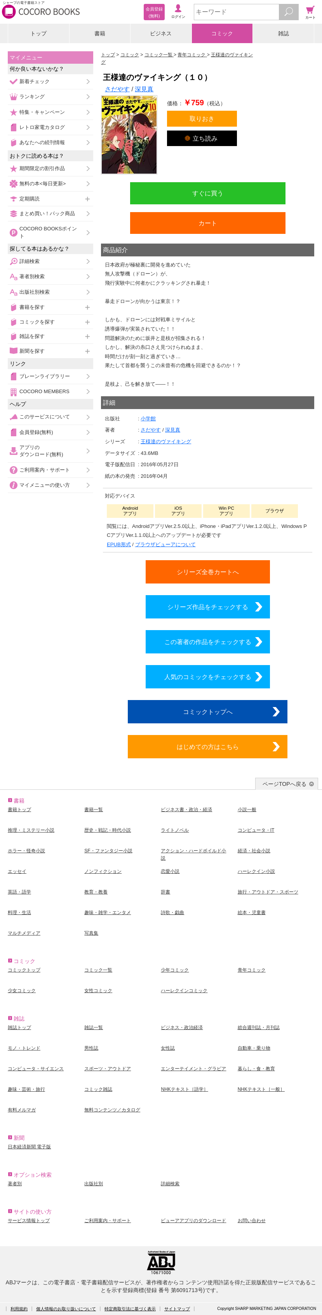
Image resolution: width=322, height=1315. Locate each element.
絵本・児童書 (252, 912)
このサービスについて (44, 417)
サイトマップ (177, 1308)
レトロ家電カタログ (42, 127)
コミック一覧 (98, 970)
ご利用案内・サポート (44, 470)
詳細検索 (29, 261)
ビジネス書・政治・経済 (186, 809)
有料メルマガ (22, 1110)
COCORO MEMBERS (44, 391)
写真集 (91, 933)
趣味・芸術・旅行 (26, 1089)
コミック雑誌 (98, 1089)
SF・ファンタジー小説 (108, 850)
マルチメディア (24, 933)
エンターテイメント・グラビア (193, 1068)
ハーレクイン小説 (256, 871)
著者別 (15, 1183)
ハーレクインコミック (184, 990)
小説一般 (247, 809)
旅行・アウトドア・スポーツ (268, 892)
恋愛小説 (170, 871)
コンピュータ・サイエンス (36, 1068)
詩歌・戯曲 (172, 912)
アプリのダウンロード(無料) (41, 450)
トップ (38, 33)
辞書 (165, 892)
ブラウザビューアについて (165, 544)
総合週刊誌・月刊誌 (259, 1027)
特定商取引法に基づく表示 (130, 1308)
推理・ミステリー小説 (31, 830)
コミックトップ (24, 970)
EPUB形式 (119, 544)
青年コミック (252, 970)
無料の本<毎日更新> (42, 183)
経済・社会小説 (254, 850)
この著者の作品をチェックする (207, 641)
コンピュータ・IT (256, 830)
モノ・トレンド (24, 1048)
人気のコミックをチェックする (207, 676)
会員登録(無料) (36, 432)
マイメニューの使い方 (44, 485)
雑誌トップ (19, 1027)
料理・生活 (19, 912)
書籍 (99, 33)
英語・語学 (19, 892)
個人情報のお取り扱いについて (66, 1308)
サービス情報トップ (29, 1220)
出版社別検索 (34, 292)
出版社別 (93, 1183)
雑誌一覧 (93, 1027)
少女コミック (22, 990)
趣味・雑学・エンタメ (107, 912)
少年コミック (175, 970)
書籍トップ (19, 809)
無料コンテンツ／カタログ (112, 1110)
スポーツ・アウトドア (107, 1068)
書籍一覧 (93, 809)
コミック (222, 33)
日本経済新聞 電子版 (29, 1147)
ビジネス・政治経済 (182, 1027)
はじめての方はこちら (208, 746)
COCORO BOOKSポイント (48, 232)
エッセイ (17, 871)
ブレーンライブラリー (44, 376)
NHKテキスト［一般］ (261, 1089)
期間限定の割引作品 (42, 168)
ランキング (32, 96)
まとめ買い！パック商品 (47, 213)
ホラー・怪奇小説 (26, 850)
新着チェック (34, 81)
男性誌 (91, 1048)
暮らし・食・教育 (256, 1068)
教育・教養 (96, 892)
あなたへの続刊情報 (42, 142)
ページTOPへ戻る (284, 784)
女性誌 (168, 1048)
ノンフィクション (103, 871)
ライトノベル (175, 830)
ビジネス (161, 33)
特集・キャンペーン (42, 112)
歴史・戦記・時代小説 (107, 830)
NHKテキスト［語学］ (184, 1089)
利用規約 (19, 1308)
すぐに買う (207, 193)
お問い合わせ (252, 1220)
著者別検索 (32, 276)
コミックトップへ (208, 711)
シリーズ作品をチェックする (207, 606)
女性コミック (98, 990)
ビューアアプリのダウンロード (193, 1220)
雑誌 (283, 33)
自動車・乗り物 (254, 1048)
